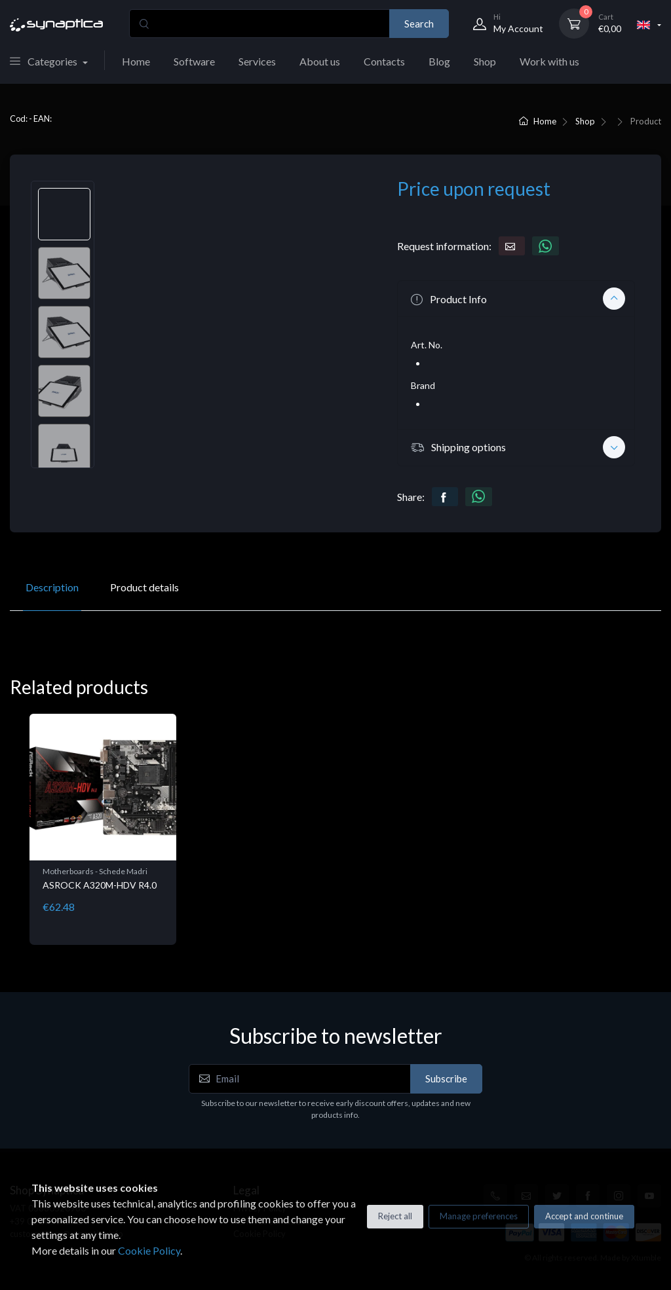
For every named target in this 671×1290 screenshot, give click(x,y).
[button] (516, 298)
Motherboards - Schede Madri (95, 871)
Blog (439, 61)
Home (136, 61)
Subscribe (446, 1078)
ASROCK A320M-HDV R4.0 (100, 885)
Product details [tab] (144, 587)
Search (419, 23)
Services (257, 61)
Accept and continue (584, 1216)
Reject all (395, 1216)
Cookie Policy (149, 1250)
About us (319, 61)
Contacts (384, 61)
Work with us (549, 61)
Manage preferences (479, 1216)
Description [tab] (52, 587)
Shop (485, 61)
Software (194, 61)
